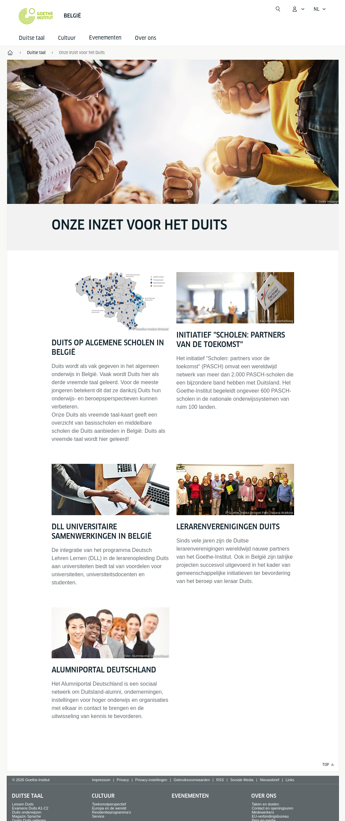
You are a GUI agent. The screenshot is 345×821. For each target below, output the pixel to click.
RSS (220, 780)
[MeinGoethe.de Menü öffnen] (298, 9)
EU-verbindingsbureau (270, 816)
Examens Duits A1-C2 (30, 808)
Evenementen (190, 796)
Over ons (145, 38)
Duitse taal (32, 38)
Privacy (123, 780)
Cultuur (67, 38)
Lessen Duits (23, 804)
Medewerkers (263, 812)
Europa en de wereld (109, 808)
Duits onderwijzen (26, 812)
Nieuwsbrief (269, 780)
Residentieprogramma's (111, 812)
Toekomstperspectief (109, 804)
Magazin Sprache (26, 816)
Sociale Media (242, 780)
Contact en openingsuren (272, 808)
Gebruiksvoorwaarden (192, 780)
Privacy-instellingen (151, 780)
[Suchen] (278, 9)
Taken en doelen (265, 804)
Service (98, 816)
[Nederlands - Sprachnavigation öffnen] (319, 9)
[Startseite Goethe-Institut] (36, 16)
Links (290, 780)
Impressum (101, 780)
